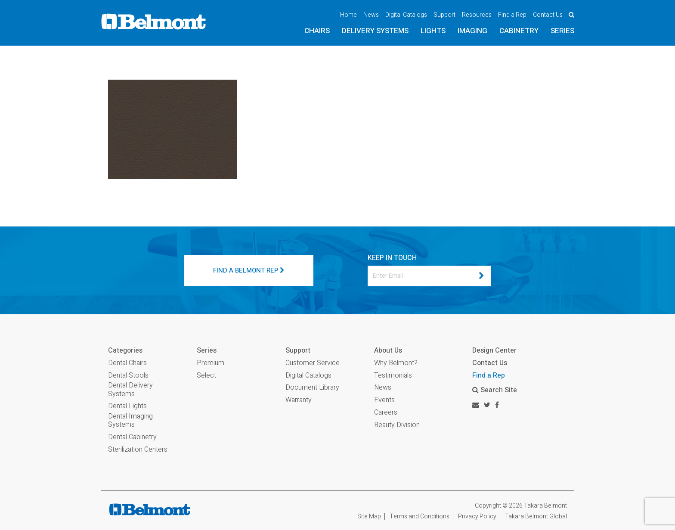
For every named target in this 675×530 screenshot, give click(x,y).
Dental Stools (128, 376)
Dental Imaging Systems (130, 420)
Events (384, 400)
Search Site (494, 390)
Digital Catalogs (406, 14)
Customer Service (312, 363)
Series (562, 30)
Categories (125, 351)
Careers (385, 413)
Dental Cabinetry (132, 437)
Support (444, 14)
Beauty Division (397, 425)
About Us (388, 351)
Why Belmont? (396, 363)
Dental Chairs (127, 363)
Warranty (298, 400)
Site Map (369, 516)
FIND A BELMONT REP (249, 270)
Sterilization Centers (137, 450)
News (371, 14)
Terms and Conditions (419, 516)
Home (348, 14)
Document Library (312, 388)
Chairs (317, 30)
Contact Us (548, 14)
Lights (433, 30)
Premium (210, 363)
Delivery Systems (375, 30)
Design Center (494, 350)
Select (206, 376)
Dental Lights (127, 406)
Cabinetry (519, 30)
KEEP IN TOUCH (392, 257)
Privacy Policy (477, 516)
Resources (477, 14)
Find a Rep (512, 14)
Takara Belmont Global (536, 516)
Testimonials (393, 376)
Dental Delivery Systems (130, 389)
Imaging (472, 30)
